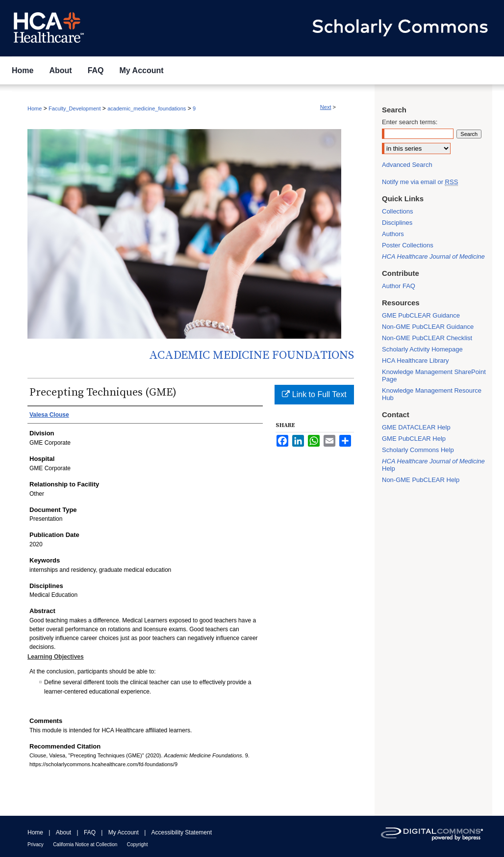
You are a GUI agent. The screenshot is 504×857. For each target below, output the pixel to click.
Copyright (137, 844)
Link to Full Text (314, 394)
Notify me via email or (420, 182)
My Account (123, 832)
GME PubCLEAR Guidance (421, 315)
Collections (397, 211)
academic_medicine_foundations (146, 108)
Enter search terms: (409, 122)
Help (433, 464)
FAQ (90, 832)
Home (34, 108)
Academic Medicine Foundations (251, 355)
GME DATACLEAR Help (416, 427)
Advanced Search (407, 164)
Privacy (35, 844)
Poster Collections (407, 245)
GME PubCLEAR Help (414, 438)
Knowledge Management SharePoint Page (434, 375)
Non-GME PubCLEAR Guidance (428, 326)
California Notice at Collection (85, 844)
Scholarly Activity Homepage (422, 349)
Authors (393, 234)
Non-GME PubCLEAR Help (420, 479)
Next (325, 107)
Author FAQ (398, 286)
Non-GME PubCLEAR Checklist (427, 338)
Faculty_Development (75, 108)
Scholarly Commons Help (418, 450)
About (63, 832)
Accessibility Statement (181, 832)
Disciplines (397, 222)
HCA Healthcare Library (415, 360)
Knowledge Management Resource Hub (431, 394)
